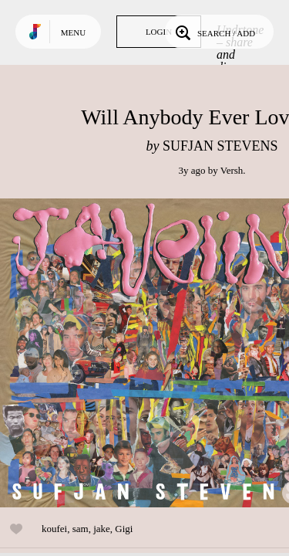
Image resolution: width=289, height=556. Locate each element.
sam (80, 528)
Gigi (124, 528)
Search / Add (214, 31)
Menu (73, 32)
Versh (232, 170)
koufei (54, 528)
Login (159, 31)
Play (154, 353)
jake (101, 528)
